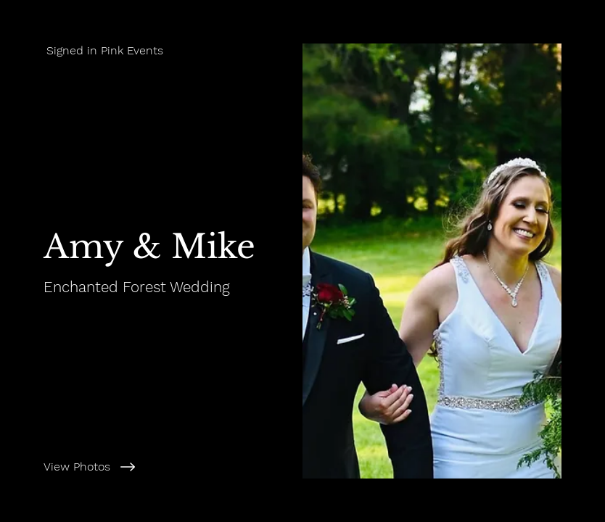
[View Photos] (165, 466)
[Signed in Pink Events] (151, 50)
